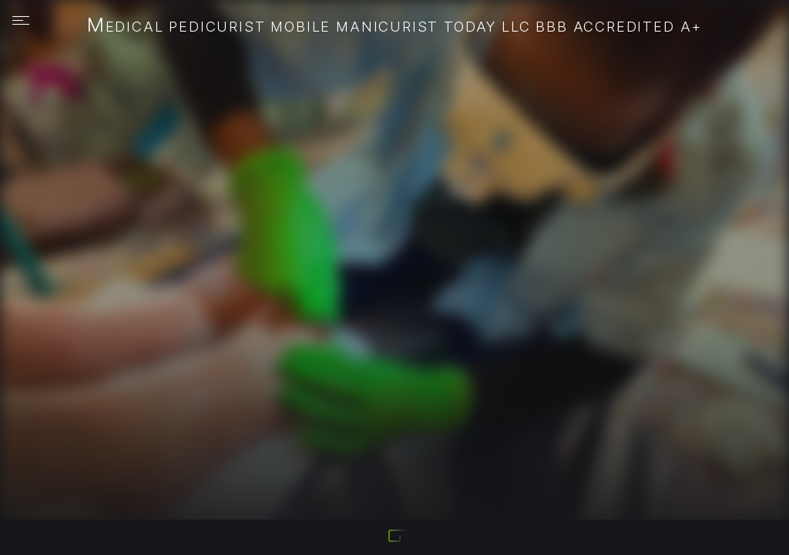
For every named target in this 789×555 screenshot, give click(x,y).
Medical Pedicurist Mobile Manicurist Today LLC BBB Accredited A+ (395, 26)
